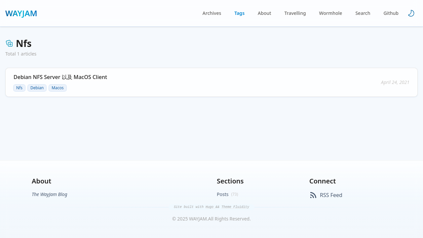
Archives (212, 13)
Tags (239, 13)
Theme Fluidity (235, 207)
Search (362, 13)
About (264, 13)
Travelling (295, 13)
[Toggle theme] (411, 13)
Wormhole (330, 13)
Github (391, 13)
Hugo (210, 207)
